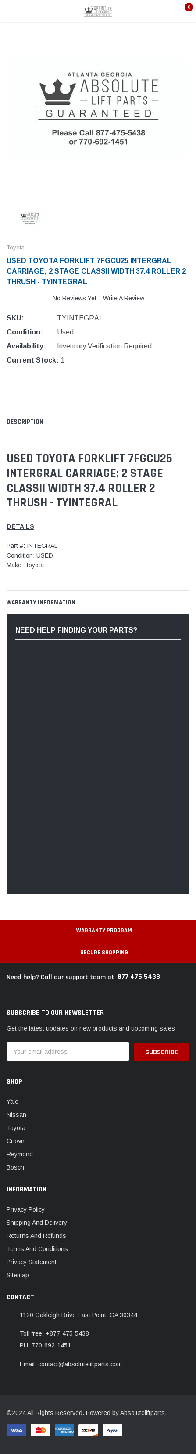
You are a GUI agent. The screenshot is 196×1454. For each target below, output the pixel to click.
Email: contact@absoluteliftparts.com (71, 1364)
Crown (16, 1141)
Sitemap (18, 1275)
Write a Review (123, 298)
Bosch (15, 1167)
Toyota (16, 1127)
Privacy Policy (26, 1209)
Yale (12, 1101)
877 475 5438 (139, 976)
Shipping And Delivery (37, 1222)
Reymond (20, 1154)
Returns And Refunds (36, 1235)
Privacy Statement (32, 1262)
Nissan (16, 1114)
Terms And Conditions (37, 1248)
